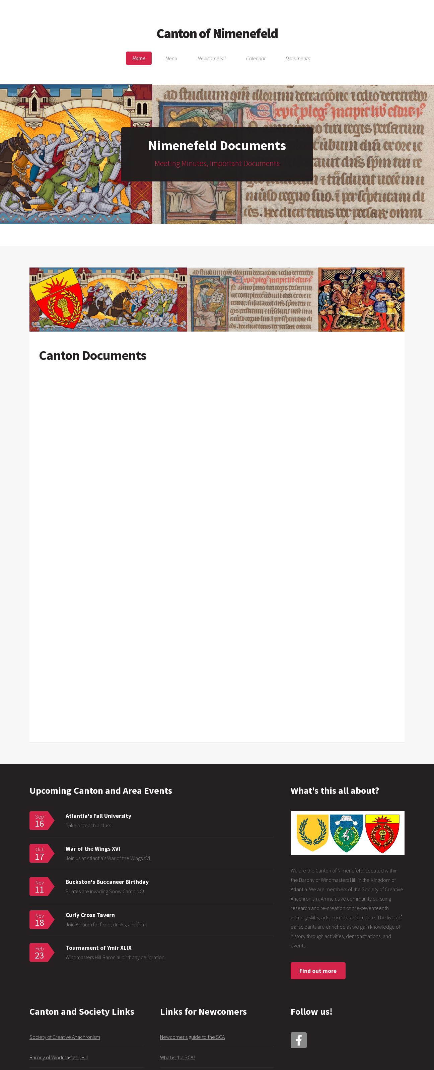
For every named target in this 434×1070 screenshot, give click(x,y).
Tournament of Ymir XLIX (99, 947)
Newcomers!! (212, 58)
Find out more (318, 971)
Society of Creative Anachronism (64, 1037)
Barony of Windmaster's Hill (58, 1057)
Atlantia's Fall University (98, 816)
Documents (298, 58)
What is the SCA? (177, 1057)
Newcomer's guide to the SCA (192, 1037)
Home (138, 58)
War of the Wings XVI (93, 848)
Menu (171, 58)
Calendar (256, 58)
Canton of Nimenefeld (217, 33)
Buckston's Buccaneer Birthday (107, 882)
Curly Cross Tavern (90, 915)
